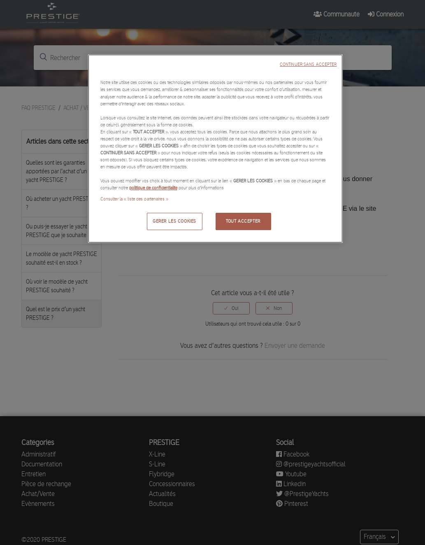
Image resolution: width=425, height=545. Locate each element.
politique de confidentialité (153, 188)
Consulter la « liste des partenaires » (134, 199)
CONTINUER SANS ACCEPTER (308, 64)
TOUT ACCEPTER (243, 221)
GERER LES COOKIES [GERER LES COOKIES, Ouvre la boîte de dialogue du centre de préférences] (174, 221)
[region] (215, 148)
